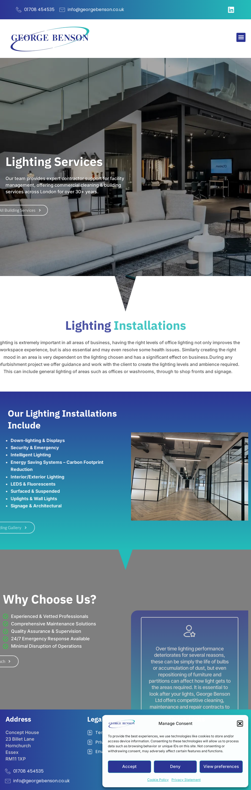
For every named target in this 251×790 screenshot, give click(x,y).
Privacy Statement (186, 780)
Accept (129, 766)
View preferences (221, 766)
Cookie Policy (158, 780)
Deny (175, 766)
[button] (240, 723)
